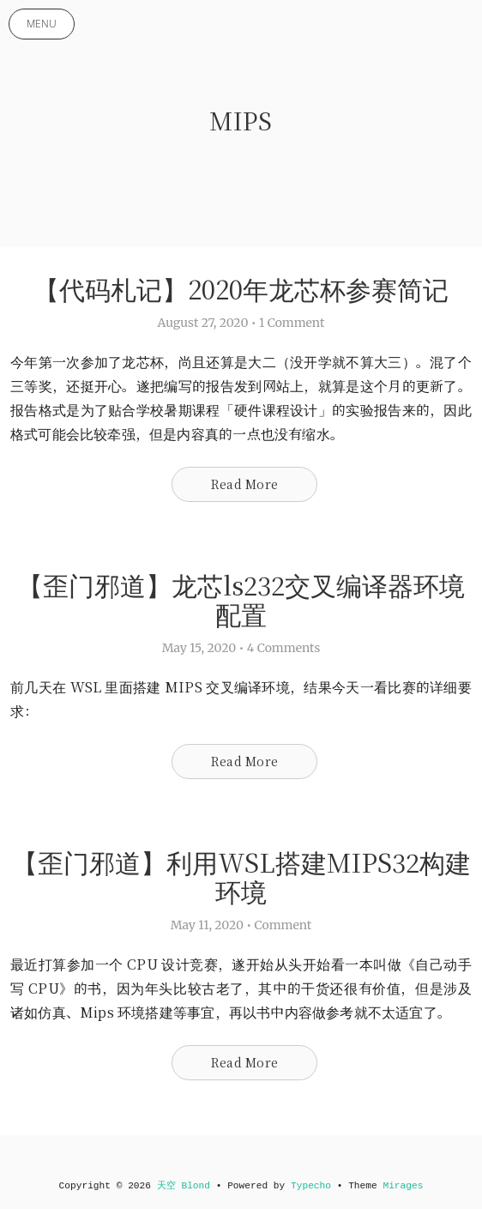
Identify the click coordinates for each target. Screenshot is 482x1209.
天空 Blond (183, 1186)
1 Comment (291, 322)
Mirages (403, 1186)
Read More (244, 484)
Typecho (311, 1186)
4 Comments (284, 648)
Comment (283, 925)
